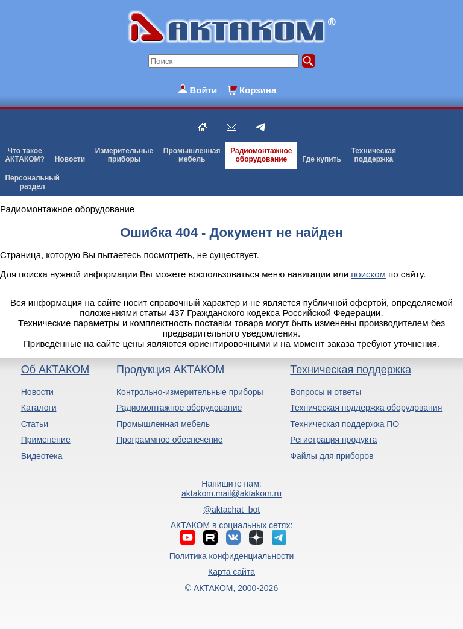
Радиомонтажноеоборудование (261, 155)
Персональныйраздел (32, 182)
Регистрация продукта (333, 439)
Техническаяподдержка (373, 155)
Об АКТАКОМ (55, 370)
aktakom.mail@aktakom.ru (231, 493)
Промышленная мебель (163, 424)
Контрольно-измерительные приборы (189, 392)
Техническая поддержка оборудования (366, 407)
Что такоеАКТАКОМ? (25, 155)
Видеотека (42, 456)
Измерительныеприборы (124, 155)
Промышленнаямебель (192, 155)
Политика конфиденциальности (231, 556)
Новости (70, 159)
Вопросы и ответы (325, 392)
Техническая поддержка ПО (344, 424)
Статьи (34, 424)
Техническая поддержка (350, 370)
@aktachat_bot (231, 509)
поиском (368, 274)
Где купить (321, 159)
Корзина (257, 90)
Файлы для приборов (331, 456)
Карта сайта (231, 572)
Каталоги (39, 407)
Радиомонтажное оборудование (179, 407)
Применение (46, 439)
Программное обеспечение (169, 439)
